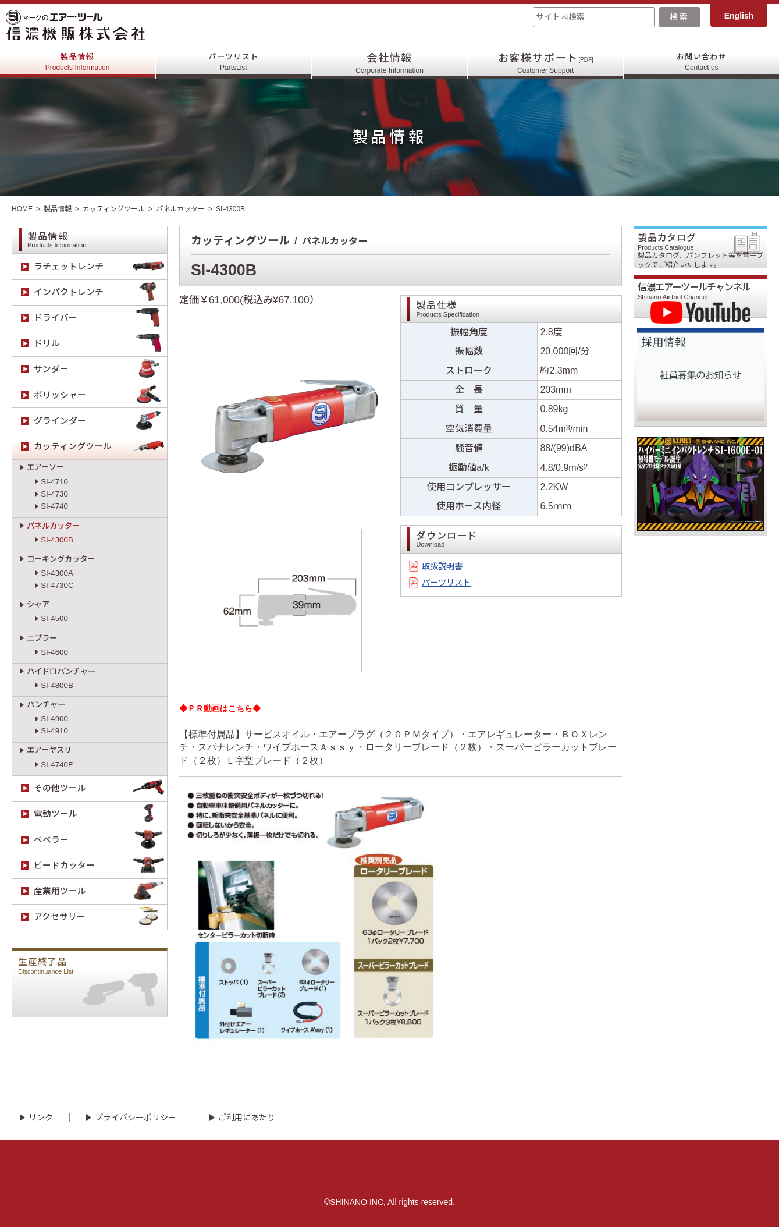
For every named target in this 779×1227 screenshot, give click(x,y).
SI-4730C (57, 585)
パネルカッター (180, 209)
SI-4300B (57, 540)
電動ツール (100, 814)
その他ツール (100, 788)
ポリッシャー (100, 394)
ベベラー (100, 839)
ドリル (100, 343)
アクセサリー (100, 917)
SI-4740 (54, 506)
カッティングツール (114, 209)
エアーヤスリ (49, 750)
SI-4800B (57, 685)
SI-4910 (54, 730)
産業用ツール (100, 891)
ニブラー (42, 638)
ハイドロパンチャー (61, 671)
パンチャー (46, 704)
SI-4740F (57, 764)
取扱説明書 (445, 567)
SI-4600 (54, 652)
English (739, 15)
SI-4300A (57, 573)
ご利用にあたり (246, 1117)
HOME (22, 209)
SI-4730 (54, 494)
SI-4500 (54, 618)
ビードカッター (100, 865)
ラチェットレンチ (100, 266)
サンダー (100, 369)
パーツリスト (233, 63)
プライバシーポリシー (135, 1117)
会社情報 (389, 63)
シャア (38, 604)
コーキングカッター (61, 559)
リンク (41, 1117)
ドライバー (100, 318)
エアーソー (45, 467)
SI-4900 (54, 718)
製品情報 (77, 63)
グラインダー (100, 420)
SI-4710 (54, 481)
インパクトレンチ (100, 292)
